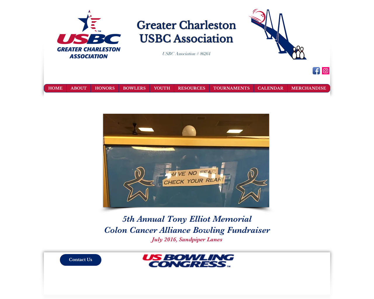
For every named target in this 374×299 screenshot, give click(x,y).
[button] (186, 160)
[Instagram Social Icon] (325, 70)
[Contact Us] (80, 260)
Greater (156, 25)
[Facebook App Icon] (316, 70)
